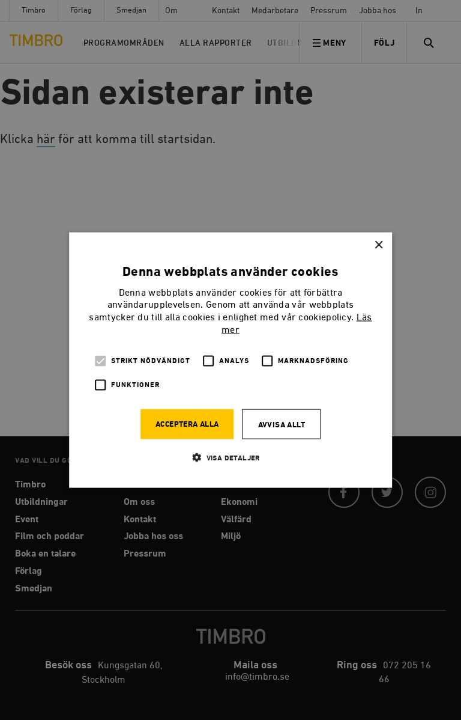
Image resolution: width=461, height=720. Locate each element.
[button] (230, 457)
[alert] (230, 360)
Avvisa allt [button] (281, 425)
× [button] (378, 245)
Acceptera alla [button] (187, 424)
